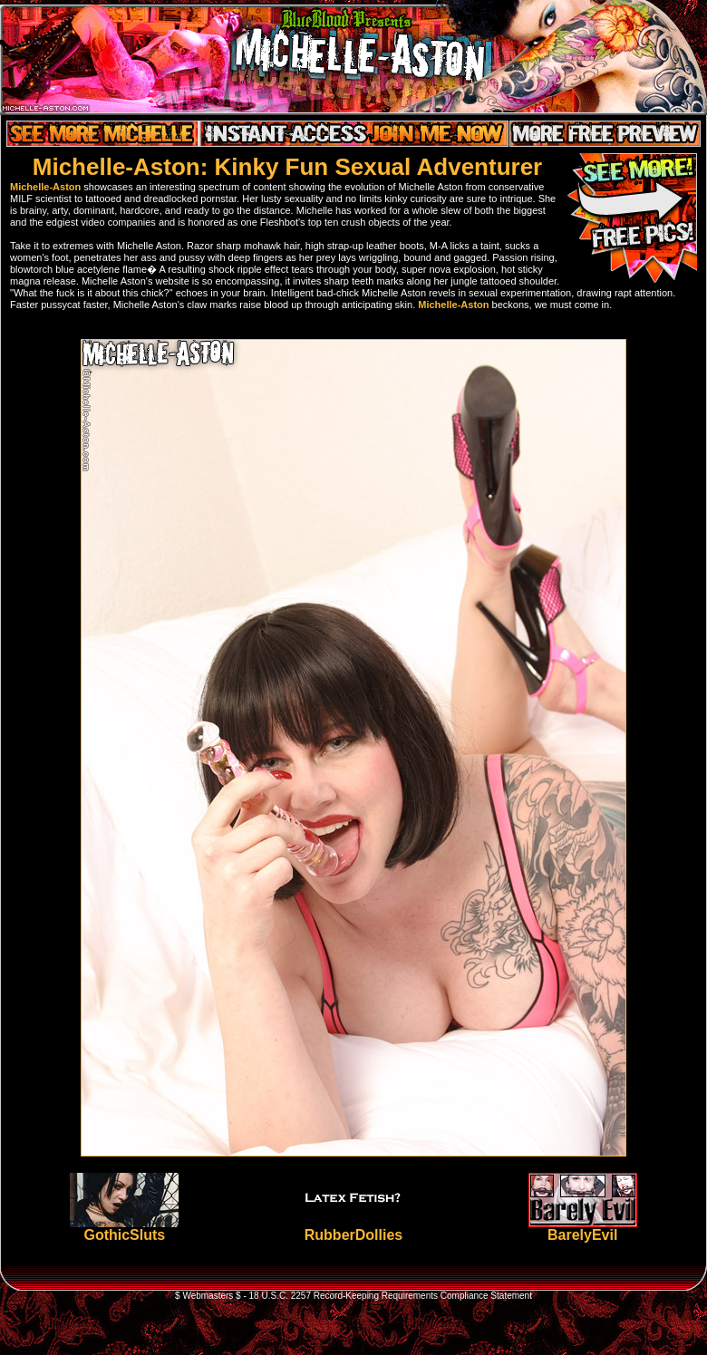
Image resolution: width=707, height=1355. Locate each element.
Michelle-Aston (45, 186)
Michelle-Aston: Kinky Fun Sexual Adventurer (287, 166)
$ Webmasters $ (208, 1296)
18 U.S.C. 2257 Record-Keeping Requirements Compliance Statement (390, 1296)
